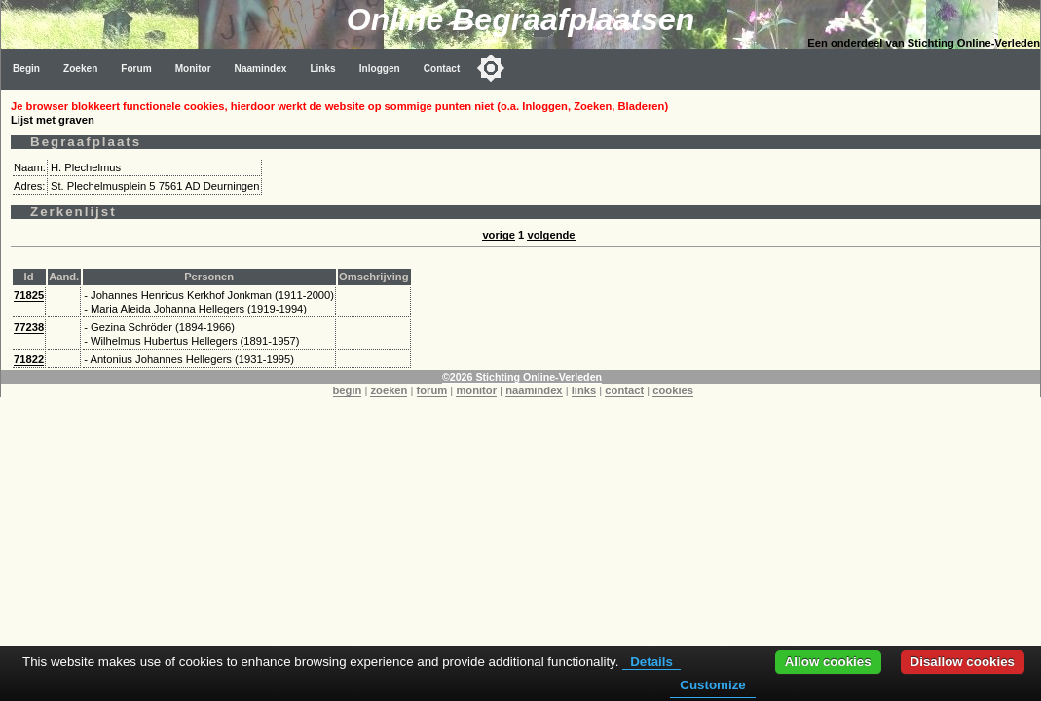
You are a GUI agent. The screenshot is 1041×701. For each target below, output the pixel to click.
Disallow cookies (963, 661)
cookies (672, 390)
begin (347, 390)
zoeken (388, 390)
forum (432, 390)
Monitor (193, 68)
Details (651, 661)
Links (322, 68)
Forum (136, 68)
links (584, 390)
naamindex (533, 390)
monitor (476, 390)
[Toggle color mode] (490, 68)
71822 (29, 359)
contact (624, 390)
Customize (712, 685)
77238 (29, 327)
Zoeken (80, 68)
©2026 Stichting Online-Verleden (522, 377)
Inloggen (379, 68)
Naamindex (261, 68)
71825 (29, 295)
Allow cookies (828, 661)
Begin (26, 68)
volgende (551, 234)
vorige (498, 234)
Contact (442, 68)
